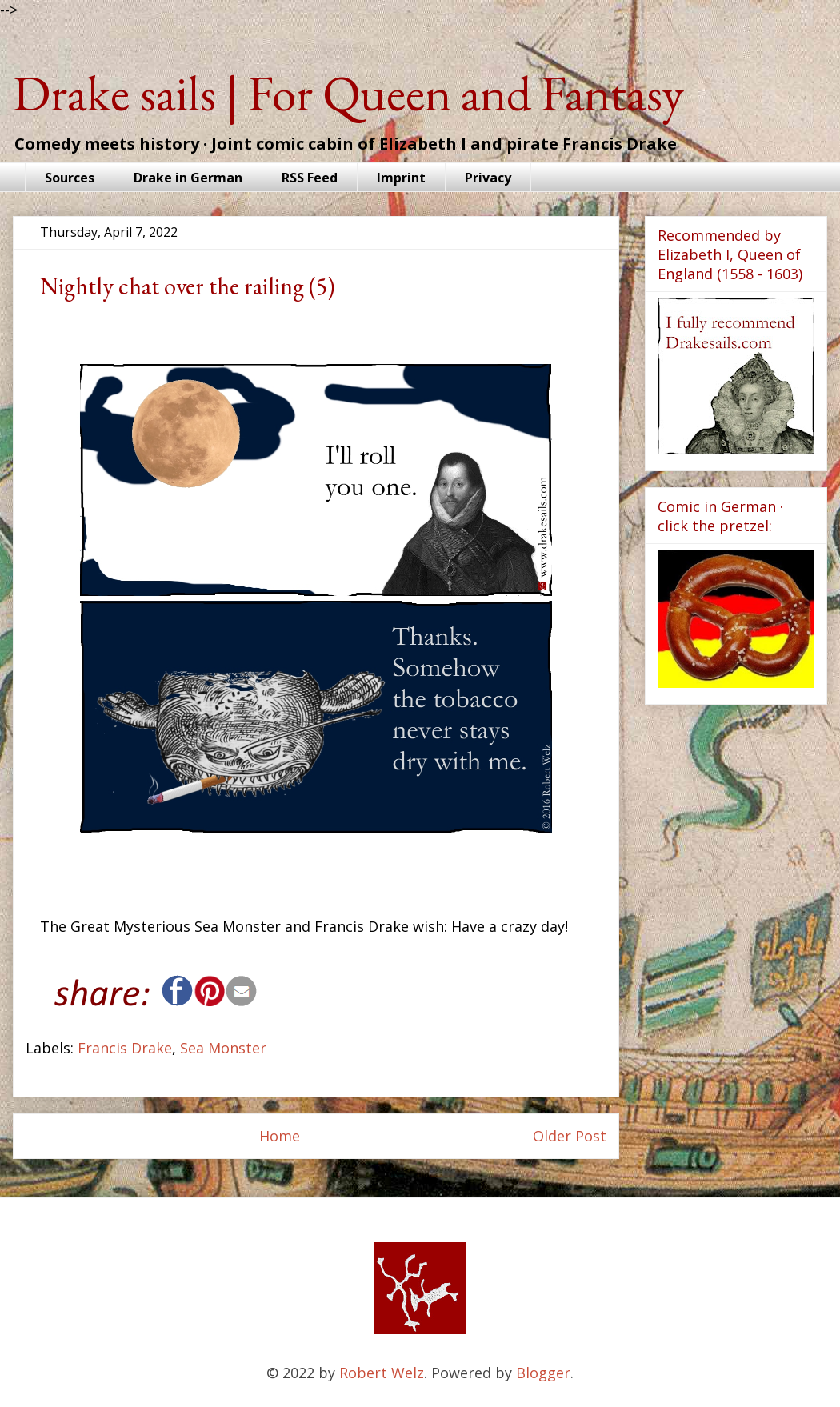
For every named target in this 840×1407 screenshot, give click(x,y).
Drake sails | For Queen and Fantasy (348, 93)
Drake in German (188, 177)
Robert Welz (381, 1372)
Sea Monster (223, 1047)
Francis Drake (125, 1047)
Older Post (569, 1135)
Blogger (543, 1372)
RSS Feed (310, 177)
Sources (69, 177)
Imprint (401, 177)
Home (279, 1135)
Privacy (488, 177)
